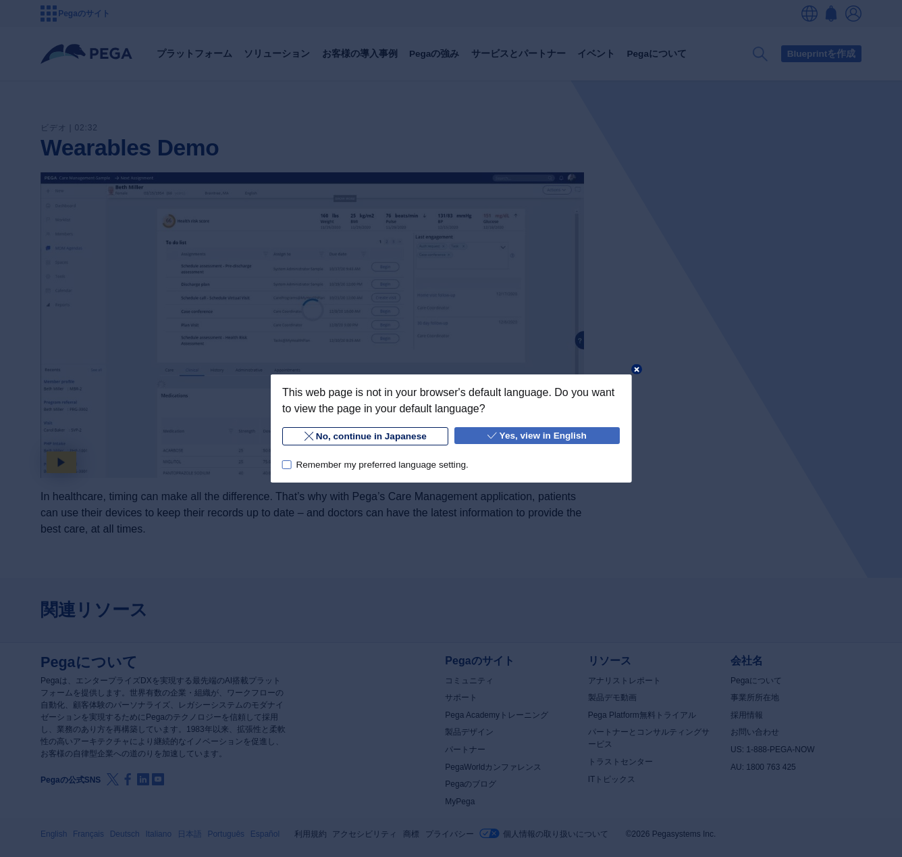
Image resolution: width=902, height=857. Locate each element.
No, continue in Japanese (365, 436)
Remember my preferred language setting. (382, 465)
